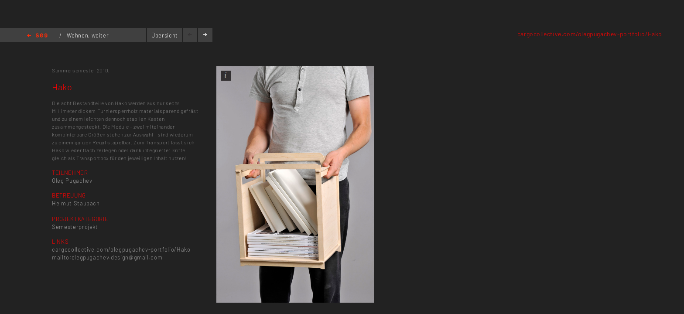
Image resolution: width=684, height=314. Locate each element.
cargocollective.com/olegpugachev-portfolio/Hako (589, 34)
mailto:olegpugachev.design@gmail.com (107, 257)
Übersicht (164, 35)
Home (37, 36)
